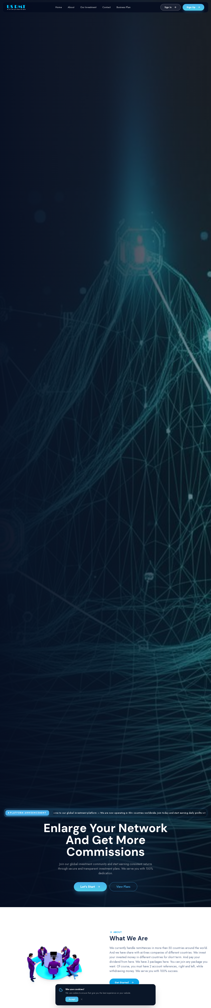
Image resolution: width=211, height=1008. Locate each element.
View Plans (123, 887)
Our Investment (88, 7)
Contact (106, 7)
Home (58, 7)
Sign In (171, 7)
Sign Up (193, 7)
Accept (72, 999)
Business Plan (124, 7)
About (71, 7)
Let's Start (90, 887)
